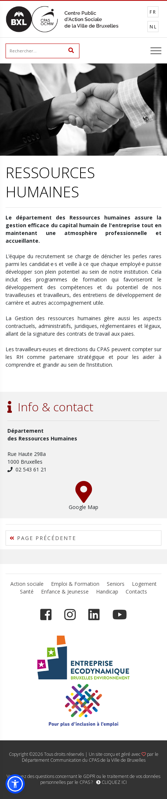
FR (153, 12)
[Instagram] (70, 614)
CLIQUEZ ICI (111, 782)
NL (153, 27)
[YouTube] (119, 614)
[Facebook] (46, 614)
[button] (15, 784)
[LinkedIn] (94, 614)
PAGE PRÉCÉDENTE (43, 538)
